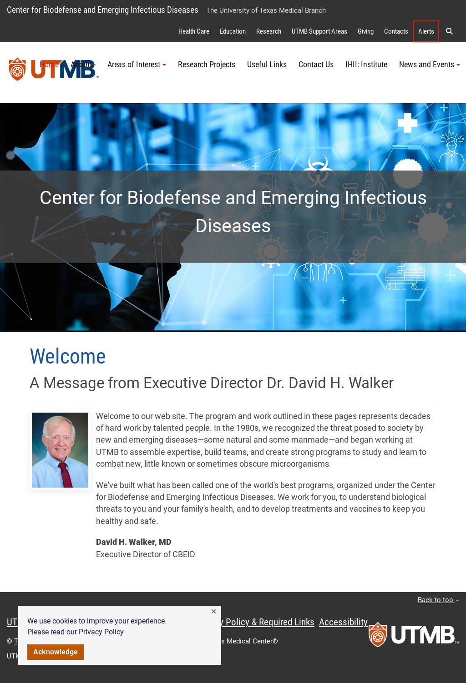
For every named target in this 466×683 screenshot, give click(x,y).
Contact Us (316, 65)
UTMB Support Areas (319, 31)
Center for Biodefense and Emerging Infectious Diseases (102, 10)
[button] (214, 612)
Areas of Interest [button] (136, 65)
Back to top (438, 600)
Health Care (193, 31)
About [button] (83, 65)
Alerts (426, 31)
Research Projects (206, 65)
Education (233, 31)
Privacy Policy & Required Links (255, 622)
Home (49, 65)
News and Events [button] (429, 65)
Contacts (396, 31)
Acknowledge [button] (55, 652)
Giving (366, 31)
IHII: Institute (366, 65)
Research (268, 31)
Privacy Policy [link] (101, 632)
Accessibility (343, 622)
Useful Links (267, 65)
